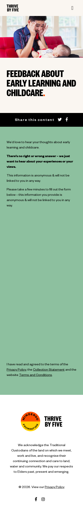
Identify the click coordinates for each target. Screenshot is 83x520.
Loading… (41, 288)
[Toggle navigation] (72, 8)
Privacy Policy (16, 370)
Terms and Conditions (35, 375)
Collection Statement (49, 370)
